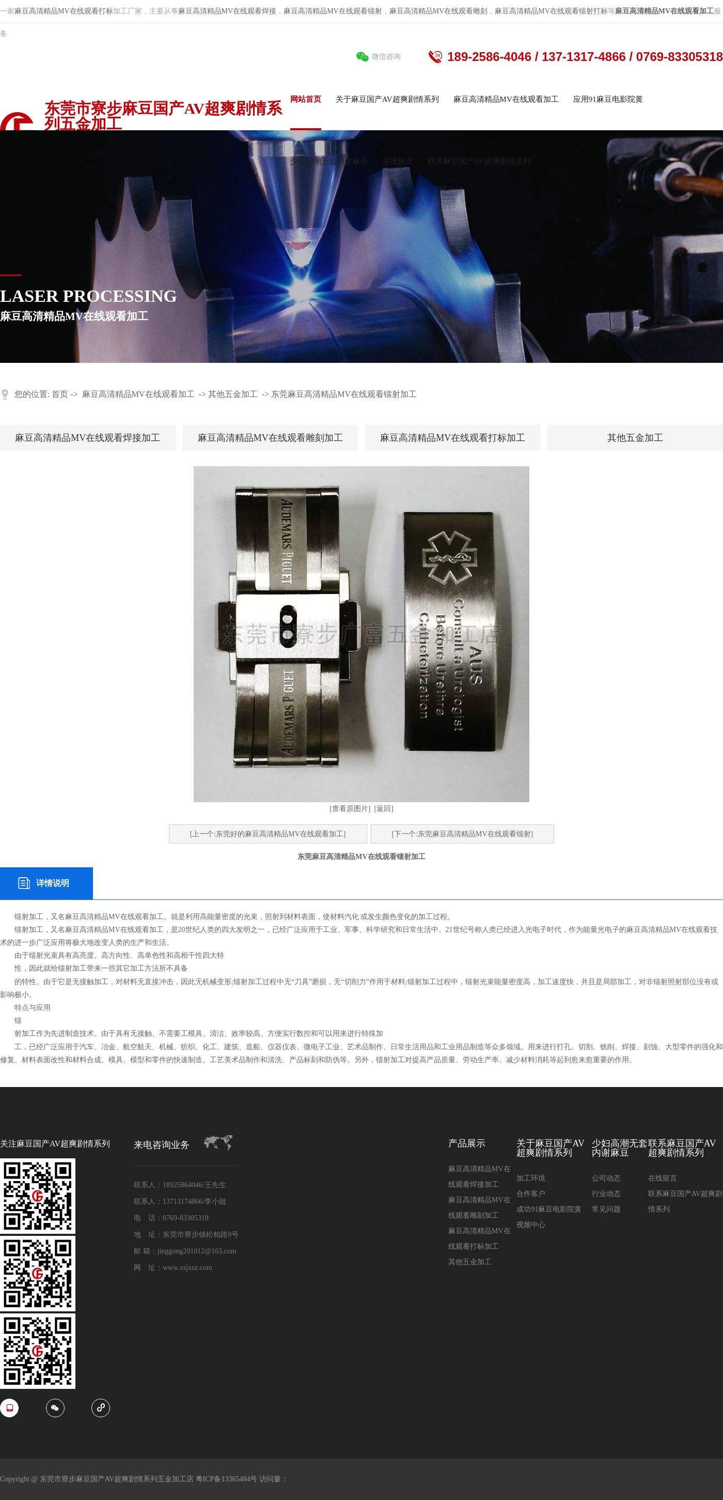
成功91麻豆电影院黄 (548, 1209)
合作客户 (530, 1194)
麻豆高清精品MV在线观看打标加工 (452, 438)
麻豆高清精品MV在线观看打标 (63, 11)
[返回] (384, 809)
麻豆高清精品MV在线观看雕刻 (438, 11)
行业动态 (606, 1194)
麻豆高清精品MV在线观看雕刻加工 (270, 438)
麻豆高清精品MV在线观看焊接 (227, 11)
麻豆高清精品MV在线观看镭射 (333, 11)
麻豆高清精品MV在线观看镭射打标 (551, 11)
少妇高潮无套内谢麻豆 (620, 1148)
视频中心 (530, 1225)
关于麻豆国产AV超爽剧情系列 (550, 1148)
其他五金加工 (233, 394)
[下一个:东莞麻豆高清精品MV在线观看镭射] (462, 834)
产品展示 (466, 1144)
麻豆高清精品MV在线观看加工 (138, 394)
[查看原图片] (349, 809)
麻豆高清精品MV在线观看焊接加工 (87, 438)
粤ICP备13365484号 (227, 1479)
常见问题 (606, 1209)
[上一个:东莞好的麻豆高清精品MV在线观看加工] (268, 834)
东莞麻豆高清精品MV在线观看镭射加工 (344, 394)
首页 (60, 394)
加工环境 (530, 1178)
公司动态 (606, 1178)
